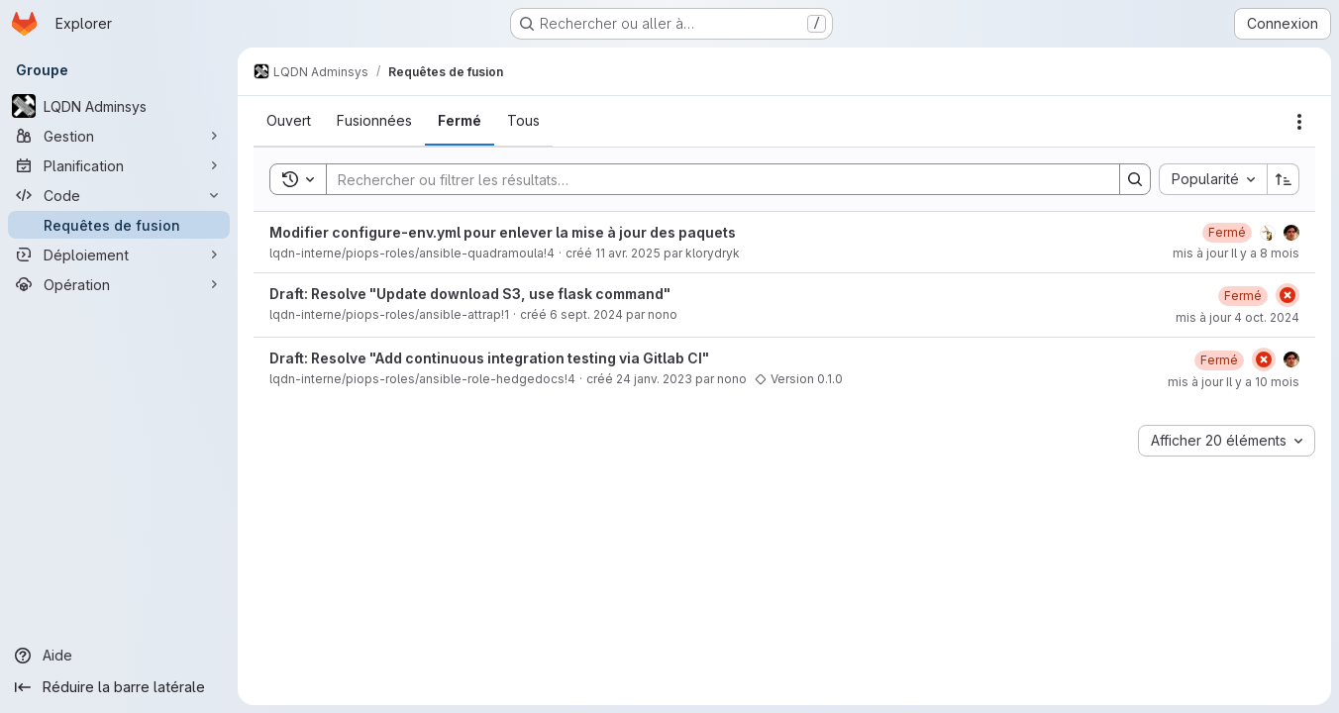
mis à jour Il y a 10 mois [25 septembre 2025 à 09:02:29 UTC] (1233, 381)
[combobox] (1213, 179)
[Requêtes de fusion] (119, 225)
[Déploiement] (119, 254)
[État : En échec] (1287, 295)
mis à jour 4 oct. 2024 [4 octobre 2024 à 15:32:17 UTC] (1237, 317)
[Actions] (1299, 122)
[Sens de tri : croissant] (1283, 179)
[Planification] (119, 165)
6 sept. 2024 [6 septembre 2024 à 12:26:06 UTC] (586, 314)
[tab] (289, 121)
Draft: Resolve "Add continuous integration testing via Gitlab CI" (489, 358)
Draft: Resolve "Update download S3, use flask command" (469, 293)
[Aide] (119, 655)
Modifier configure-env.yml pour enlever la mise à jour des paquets (502, 232)
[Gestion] (119, 136)
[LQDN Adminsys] (119, 106)
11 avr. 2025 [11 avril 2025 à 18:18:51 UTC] (628, 253)
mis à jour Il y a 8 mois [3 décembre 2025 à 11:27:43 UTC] (1236, 253)
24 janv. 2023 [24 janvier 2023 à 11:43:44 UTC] (654, 378)
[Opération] (119, 284)
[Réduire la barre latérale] (119, 687)
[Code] (119, 195)
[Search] (713, 179)
